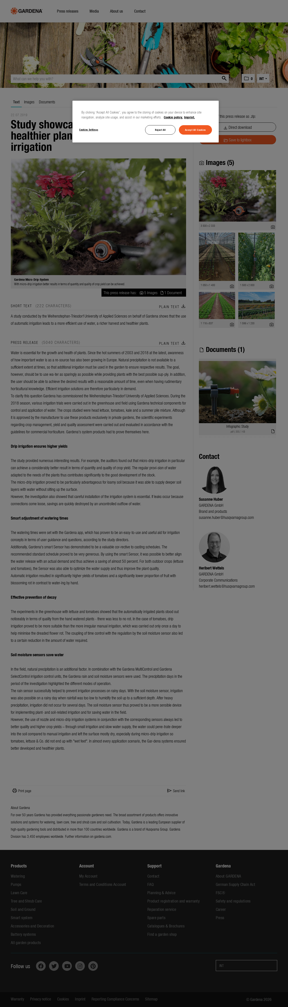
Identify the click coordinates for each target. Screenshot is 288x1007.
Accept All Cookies (195, 129)
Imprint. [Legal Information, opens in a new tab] (189, 117)
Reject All (160, 129)
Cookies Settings (88, 129)
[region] (145, 121)
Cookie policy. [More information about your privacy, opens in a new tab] (173, 117)
